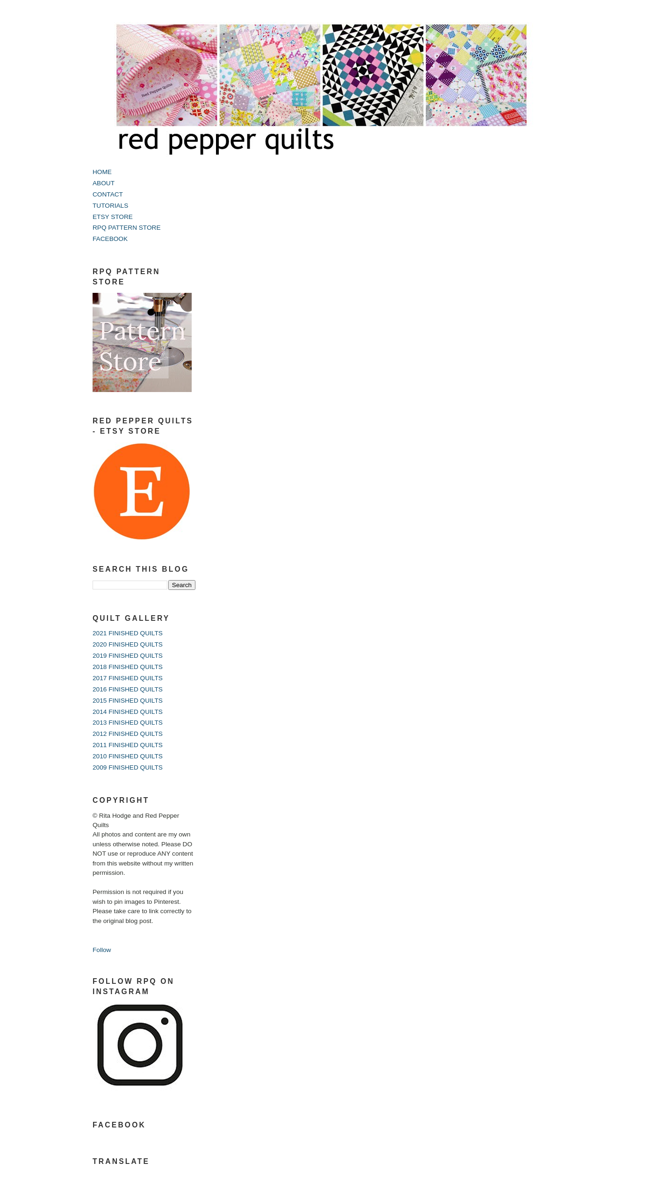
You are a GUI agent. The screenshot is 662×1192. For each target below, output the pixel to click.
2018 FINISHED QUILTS (128, 666)
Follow (102, 949)
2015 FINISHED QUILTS (128, 700)
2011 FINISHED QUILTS (128, 745)
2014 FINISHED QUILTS (128, 711)
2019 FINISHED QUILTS (128, 655)
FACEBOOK (110, 238)
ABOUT (104, 183)
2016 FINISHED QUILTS (128, 689)
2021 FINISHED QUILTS (128, 633)
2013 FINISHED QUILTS (128, 722)
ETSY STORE (113, 216)
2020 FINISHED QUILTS (128, 644)
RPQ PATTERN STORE (127, 227)
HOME (102, 171)
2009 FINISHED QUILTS (128, 767)
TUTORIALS (110, 205)
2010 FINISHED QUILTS (128, 756)
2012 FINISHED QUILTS (128, 733)
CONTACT (108, 194)
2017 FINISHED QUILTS (128, 678)
